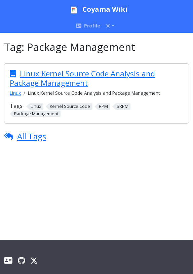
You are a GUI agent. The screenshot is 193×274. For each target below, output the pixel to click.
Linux (15, 93)
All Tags (31, 136)
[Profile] (8, 260)
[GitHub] (21, 260)
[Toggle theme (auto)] (110, 25)
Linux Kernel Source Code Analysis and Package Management (82, 78)
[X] (34, 260)
